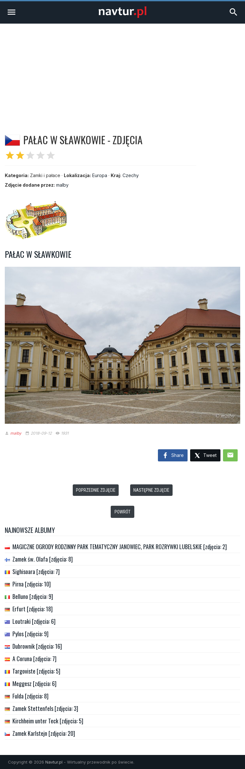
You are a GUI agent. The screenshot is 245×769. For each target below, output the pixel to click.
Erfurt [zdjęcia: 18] (32, 609)
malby (62, 185)
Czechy (130, 175)
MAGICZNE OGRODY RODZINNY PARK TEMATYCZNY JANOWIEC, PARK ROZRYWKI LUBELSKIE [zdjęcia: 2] (119, 546)
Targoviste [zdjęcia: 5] (36, 671)
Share (173, 455)
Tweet (205, 455)
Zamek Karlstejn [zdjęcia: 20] (43, 733)
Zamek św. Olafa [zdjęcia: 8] (42, 559)
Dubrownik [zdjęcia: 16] (37, 646)
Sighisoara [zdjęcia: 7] (36, 571)
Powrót (122, 511)
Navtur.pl (54, 762)
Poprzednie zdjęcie (95, 490)
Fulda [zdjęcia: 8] (30, 696)
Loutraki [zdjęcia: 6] (34, 621)
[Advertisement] (122, 71)
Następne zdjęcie (151, 490)
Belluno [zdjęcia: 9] (32, 596)
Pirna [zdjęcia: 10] (31, 584)
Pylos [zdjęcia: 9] (30, 634)
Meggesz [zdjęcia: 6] (34, 683)
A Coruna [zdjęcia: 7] (34, 658)
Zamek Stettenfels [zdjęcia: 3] (45, 708)
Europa (99, 175)
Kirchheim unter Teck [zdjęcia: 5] (47, 721)
